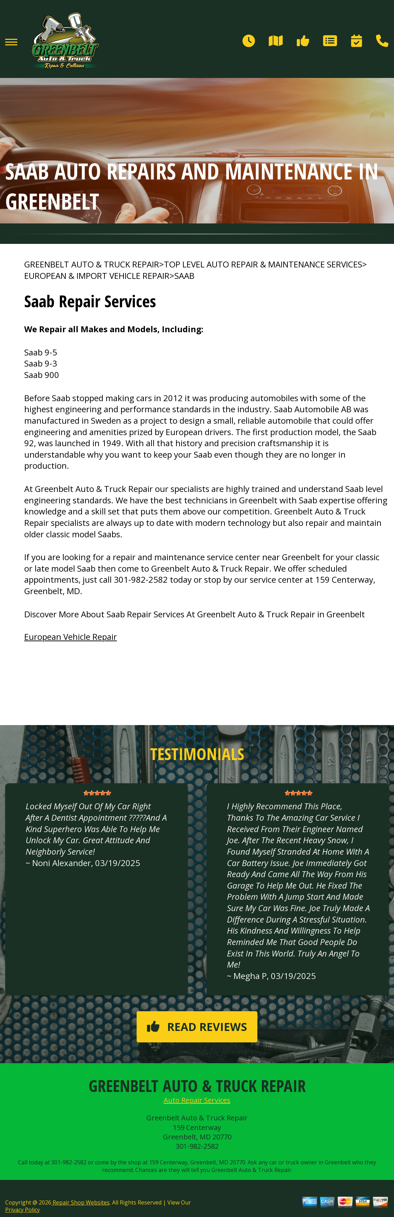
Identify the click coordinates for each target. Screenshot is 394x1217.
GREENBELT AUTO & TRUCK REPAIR (91, 264)
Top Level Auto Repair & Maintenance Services (263, 264)
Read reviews (197, 1026)
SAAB (184, 275)
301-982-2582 (141, 579)
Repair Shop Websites (80, 1202)
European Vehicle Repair (70, 636)
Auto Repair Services (197, 1100)
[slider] (97, 793)
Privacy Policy (22, 1210)
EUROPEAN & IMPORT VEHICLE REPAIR (96, 275)
